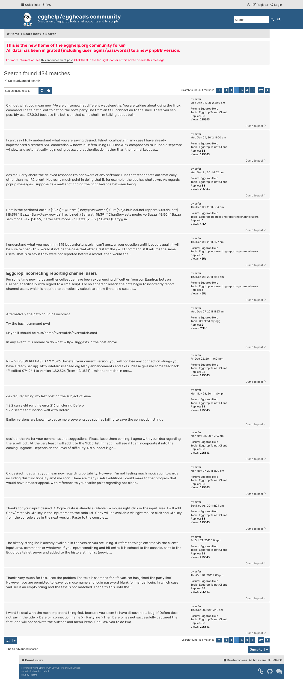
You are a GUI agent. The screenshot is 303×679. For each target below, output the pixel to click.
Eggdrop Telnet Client (213, 112)
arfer (198, 99)
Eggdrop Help (209, 108)
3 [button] (242, 90)
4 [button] (247, 90)
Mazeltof (36, 671)
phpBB (38, 668)
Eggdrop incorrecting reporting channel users (228, 216)
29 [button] (261, 90)
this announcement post (57, 60)
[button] (219, 90)
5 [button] (252, 90)
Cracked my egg (209, 321)
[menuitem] (46, 4)
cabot (46, 671)
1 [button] (231, 90)
